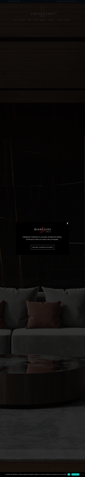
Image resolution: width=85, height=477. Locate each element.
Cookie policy (75, 474)
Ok (69, 474)
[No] (83, 474)
